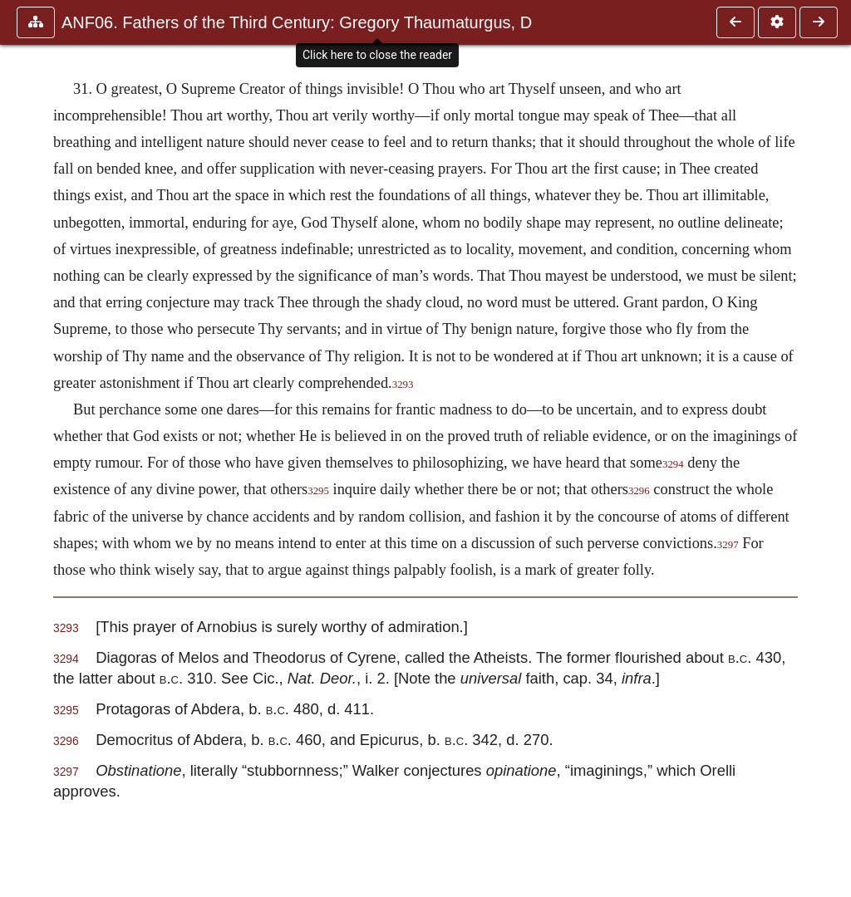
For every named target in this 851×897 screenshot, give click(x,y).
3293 (403, 384)
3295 (318, 491)
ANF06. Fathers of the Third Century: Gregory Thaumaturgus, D (296, 22)
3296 (639, 491)
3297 (728, 545)
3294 (673, 464)
